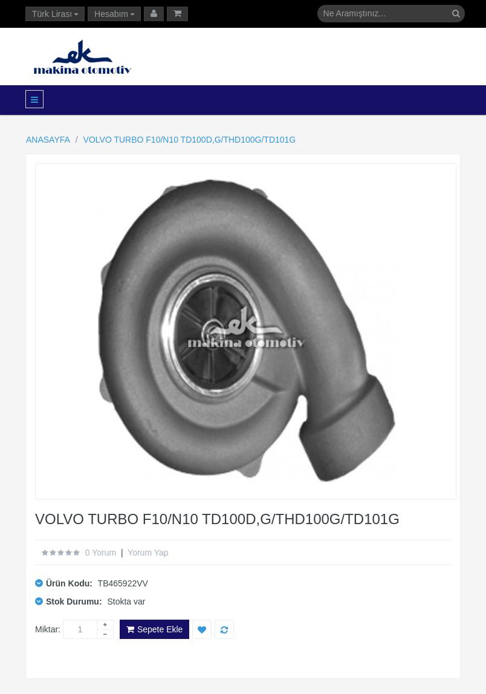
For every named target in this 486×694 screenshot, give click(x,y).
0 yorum (100, 552)
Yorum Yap (148, 552)
